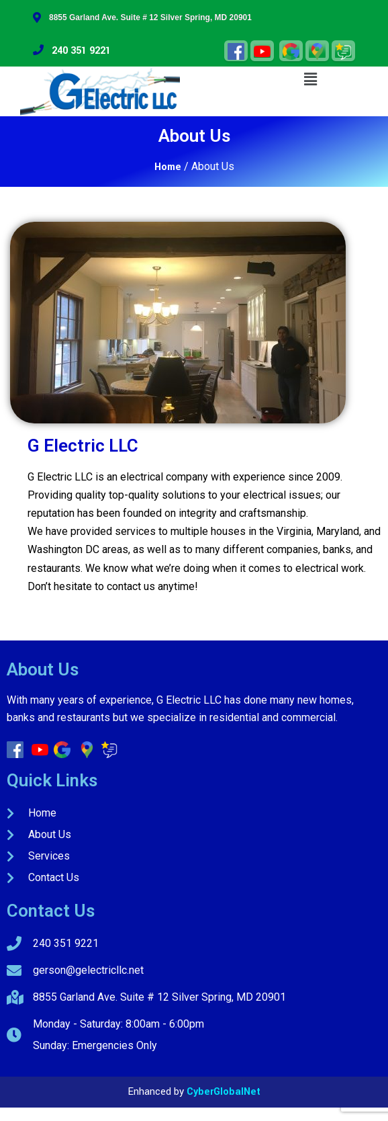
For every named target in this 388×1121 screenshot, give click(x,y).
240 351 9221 (72, 51)
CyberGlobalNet (223, 1092)
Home (167, 167)
